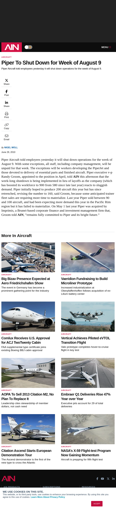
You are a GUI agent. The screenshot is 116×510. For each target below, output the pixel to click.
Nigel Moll (27, 80)
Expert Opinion (89, 441)
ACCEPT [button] (96, 504)
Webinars (86, 452)
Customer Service (51, 441)
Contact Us (9, 487)
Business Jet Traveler (15, 450)
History (7, 483)
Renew (46, 444)
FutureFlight (9, 454)
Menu (106, 47)
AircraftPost (11, 447)
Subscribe (47, 437)
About (6, 476)
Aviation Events (89, 459)
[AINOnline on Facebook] (97, 423)
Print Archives (88, 437)
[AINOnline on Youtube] (102, 423)
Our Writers (9, 479)
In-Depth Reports (89, 444)
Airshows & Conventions (93, 455)
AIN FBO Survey (13, 437)
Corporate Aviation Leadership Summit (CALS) (18, 459)
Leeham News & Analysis (17, 464)
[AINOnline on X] (108, 423)
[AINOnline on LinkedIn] (113, 423)
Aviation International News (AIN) (19, 442)
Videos (85, 448)
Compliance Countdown (93, 463)
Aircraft (6, 57)
